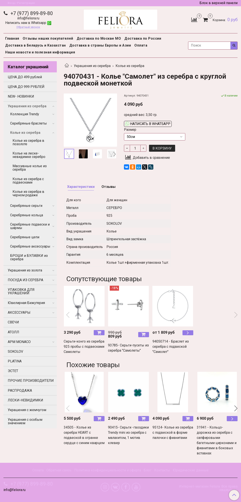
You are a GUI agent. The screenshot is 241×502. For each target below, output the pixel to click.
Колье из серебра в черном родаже (28, 193)
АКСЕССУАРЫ (19, 312)
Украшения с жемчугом (27, 410)
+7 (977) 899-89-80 (31, 13)
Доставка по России (142, 38)
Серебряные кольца (26, 215)
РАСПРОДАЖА (20, 390)
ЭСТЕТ (13, 371)
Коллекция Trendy (24, 114)
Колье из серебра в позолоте (28, 142)
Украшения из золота (25, 270)
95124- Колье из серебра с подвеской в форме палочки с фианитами (172, 432)
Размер (130, 129)
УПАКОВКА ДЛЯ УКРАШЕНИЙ (21, 291)
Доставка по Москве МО (99, 38)
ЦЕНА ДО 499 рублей (25, 77)
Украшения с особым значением (25, 421)
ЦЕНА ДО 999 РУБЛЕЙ (26, 87)
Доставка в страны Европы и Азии (100, 45)
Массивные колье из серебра (30, 167)
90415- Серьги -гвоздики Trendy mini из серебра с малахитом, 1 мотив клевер (128, 435)
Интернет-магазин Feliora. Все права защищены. (208, 488)
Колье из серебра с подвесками (28, 180)
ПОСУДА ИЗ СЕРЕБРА (25, 280)
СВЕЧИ (13, 322)
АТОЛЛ (13, 332)
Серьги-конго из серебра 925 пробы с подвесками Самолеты (84, 346)
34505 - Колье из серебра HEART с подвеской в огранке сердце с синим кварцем (84, 435)
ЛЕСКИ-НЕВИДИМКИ (25, 400)
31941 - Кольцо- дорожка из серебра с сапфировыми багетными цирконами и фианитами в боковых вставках (216, 440)
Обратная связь (58, 470)
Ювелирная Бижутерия (26, 303)
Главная (12, 38)
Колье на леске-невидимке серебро (29, 155)
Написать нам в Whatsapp (28, 23)
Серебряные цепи (24, 237)
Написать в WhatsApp (147, 124)
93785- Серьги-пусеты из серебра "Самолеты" (128, 347)
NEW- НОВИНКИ (21, 96)
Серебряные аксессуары (30, 246)
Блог (147, 470)
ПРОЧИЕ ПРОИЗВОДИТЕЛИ (31, 381)
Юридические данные (191, 470)
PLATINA (15, 361)
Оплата (140, 45)
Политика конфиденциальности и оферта (107, 470)
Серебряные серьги (26, 206)
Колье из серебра (130, 66)
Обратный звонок (28, 27)
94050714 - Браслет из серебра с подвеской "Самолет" (170, 346)
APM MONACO (19, 342)
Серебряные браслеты (28, 123)
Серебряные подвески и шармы (30, 226)
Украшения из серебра (92, 66)
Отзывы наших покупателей (48, 38)
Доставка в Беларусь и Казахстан (35, 45)
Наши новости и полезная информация (40, 52)
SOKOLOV (15, 351)
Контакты (162, 470)
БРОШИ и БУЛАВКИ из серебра (29, 257)
